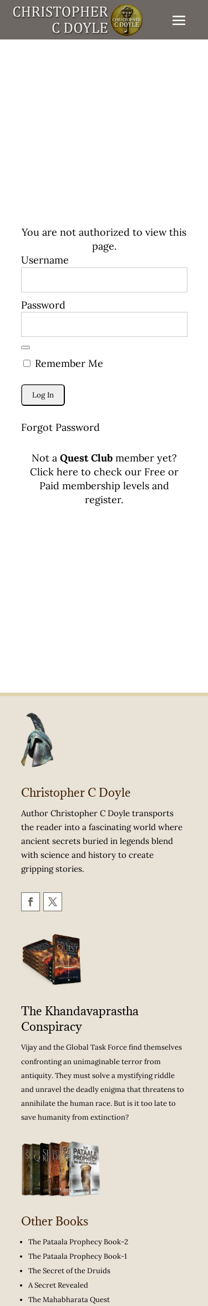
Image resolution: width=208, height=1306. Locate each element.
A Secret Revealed (58, 1285)
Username (45, 260)
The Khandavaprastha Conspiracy (80, 1019)
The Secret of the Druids (69, 1270)
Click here (54, 471)
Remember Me (63, 363)
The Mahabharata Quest (69, 1299)
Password (43, 305)
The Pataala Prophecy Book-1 (77, 1256)
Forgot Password (60, 427)
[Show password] (25, 347)
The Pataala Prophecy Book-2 (78, 1242)
